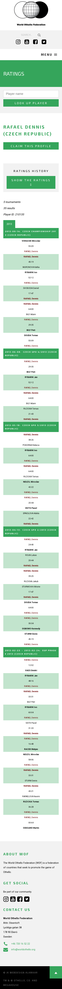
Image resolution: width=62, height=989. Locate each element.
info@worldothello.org (19, 949)
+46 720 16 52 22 (16, 943)
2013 (9, 224)
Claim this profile (31, 146)
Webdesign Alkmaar (24, 972)
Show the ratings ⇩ (31, 182)
